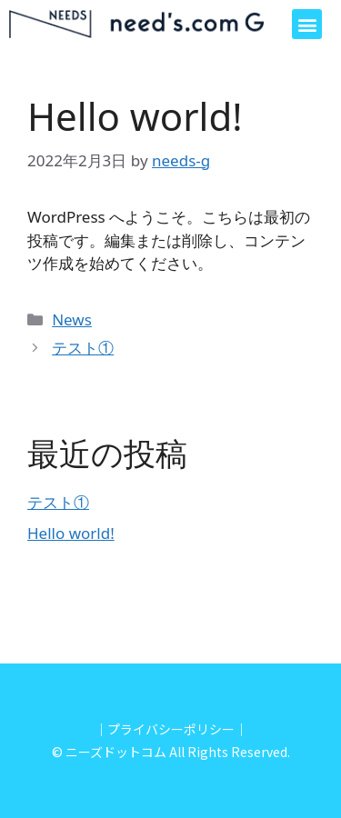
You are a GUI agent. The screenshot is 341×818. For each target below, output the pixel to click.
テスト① (83, 347)
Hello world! (71, 533)
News (72, 319)
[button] (307, 24)
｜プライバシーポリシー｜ (171, 729)
